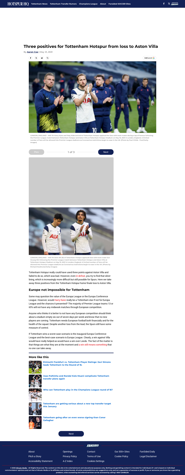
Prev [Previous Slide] (36, 152)
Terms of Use (94, 456)
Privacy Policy (70, 456)
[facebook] (163, 4)
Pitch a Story (34, 456)
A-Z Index (68, 461)
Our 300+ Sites (122, 451)
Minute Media (21, 468)
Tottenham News (39, 4)
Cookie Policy (121, 456)
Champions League (88, 4)
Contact (91, 451)
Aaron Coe (32, 52)
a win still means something (93, 344)
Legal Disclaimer (148, 456)
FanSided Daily (147, 451)
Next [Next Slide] (105, 152)
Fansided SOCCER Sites (120, 4)
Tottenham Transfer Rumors (63, 4)
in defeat (80, 276)
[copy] (47, 58)
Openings (67, 451)
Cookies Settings (95, 461)
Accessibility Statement (40, 461)
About (103, 4)
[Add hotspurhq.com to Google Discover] (149, 58)
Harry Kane (60, 300)
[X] (169, 4)
